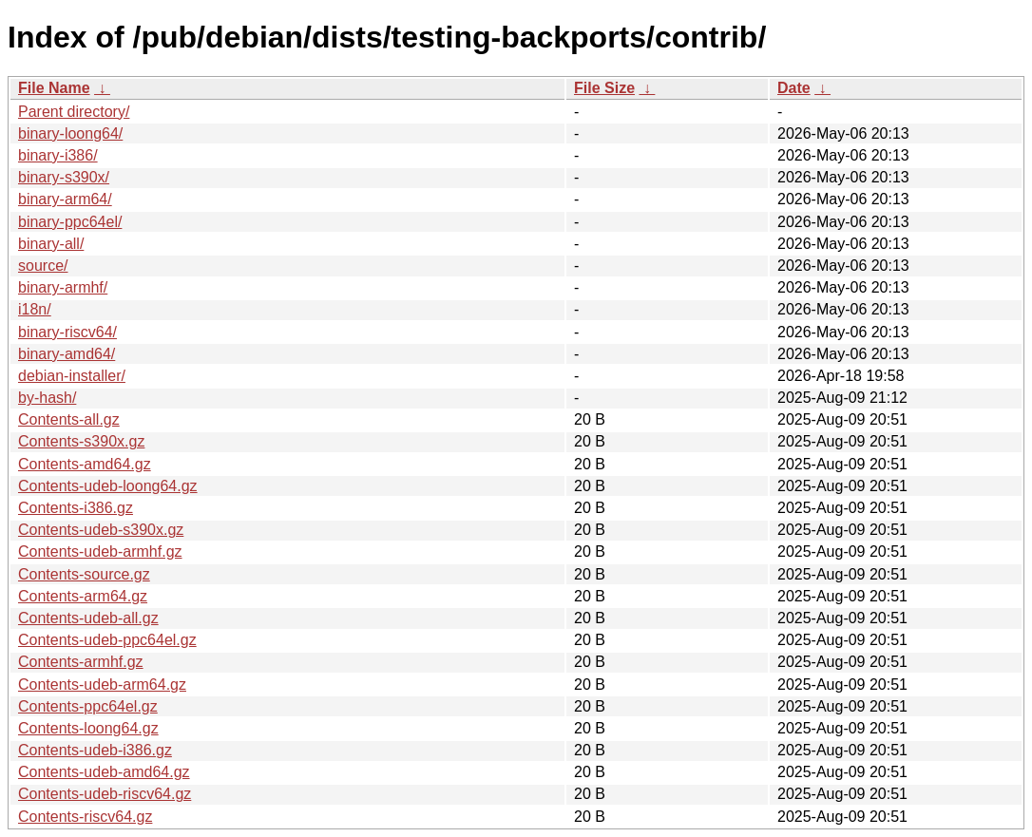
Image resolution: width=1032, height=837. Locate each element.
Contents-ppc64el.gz (88, 706)
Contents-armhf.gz (80, 662)
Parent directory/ (73, 112)
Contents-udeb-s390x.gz (100, 530)
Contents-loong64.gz (88, 728)
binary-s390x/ (63, 177)
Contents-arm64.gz (82, 596)
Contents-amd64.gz (84, 464)
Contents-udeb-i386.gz (95, 750)
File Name (54, 88)
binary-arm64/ (65, 199)
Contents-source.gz (84, 574)
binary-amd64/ (66, 354)
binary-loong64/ (70, 133)
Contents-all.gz (69, 419)
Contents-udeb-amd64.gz (104, 772)
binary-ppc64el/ (70, 222)
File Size (604, 88)
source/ (42, 265)
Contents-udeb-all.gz (88, 618)
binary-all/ (51, 244)
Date (794, 88)
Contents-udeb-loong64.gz (108, 486)
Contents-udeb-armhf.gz (100, 551)
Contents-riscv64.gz (85, 816)
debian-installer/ (71, 376)
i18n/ (34, 309)
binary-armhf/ (62, 287)
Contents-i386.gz (75, 508)
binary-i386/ (58, 155)
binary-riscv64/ (67, 332)
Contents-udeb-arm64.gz (102, 684)
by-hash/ (47, 398)
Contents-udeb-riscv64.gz (104, 794)
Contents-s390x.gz (81, 441)
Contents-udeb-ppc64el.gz (107, 640)
